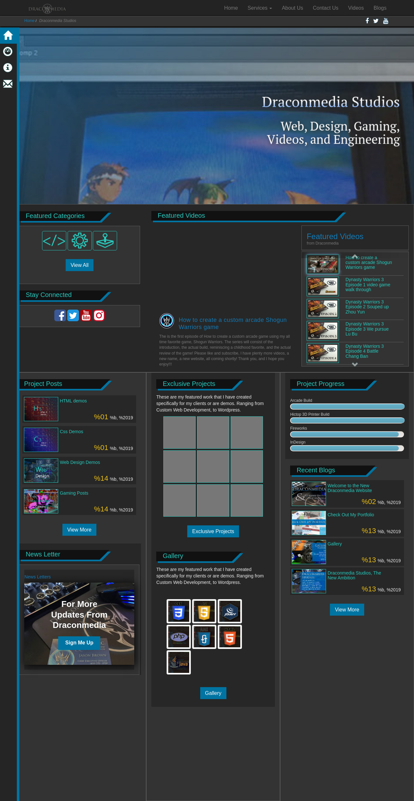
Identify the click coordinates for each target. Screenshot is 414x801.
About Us (292, 8)
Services (260, 8)
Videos (356, 8)
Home (231, 8)
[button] (355, 255)
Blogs (380, 8)
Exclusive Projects (213, 531)
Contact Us (325, 8)
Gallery (213, 693)
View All (80, 265)
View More (79, 529)
